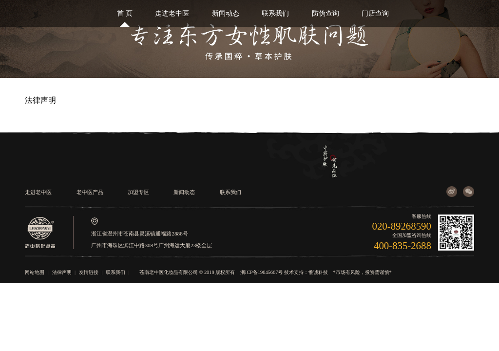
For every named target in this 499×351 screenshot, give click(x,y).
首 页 (125, 13)
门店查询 (375, 13)
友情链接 (88, 272)
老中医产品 (90, 192)
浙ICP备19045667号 (261, 272)
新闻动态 (225, 13)
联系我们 (275, 13)
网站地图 (34, 272)
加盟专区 (138, 192)
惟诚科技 (318, 272)
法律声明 (62, 272)
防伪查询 (325, 13)
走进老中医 (172, 13)
